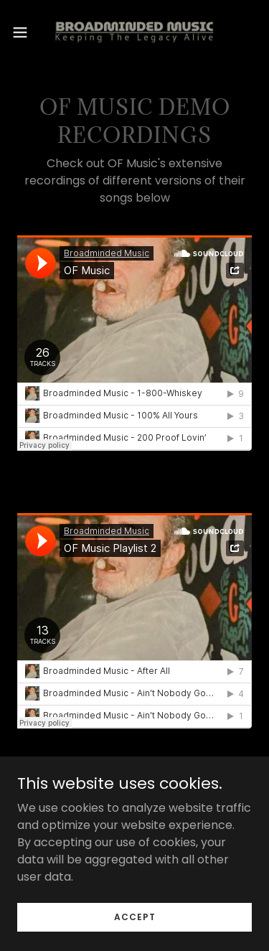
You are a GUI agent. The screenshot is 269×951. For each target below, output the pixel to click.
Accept (135, 916)
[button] (25, 32)
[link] (134, 32)
